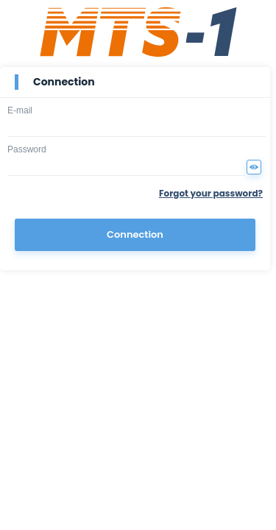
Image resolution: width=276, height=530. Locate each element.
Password (26, 149)
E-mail (19, 110)
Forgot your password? (211, 193)
